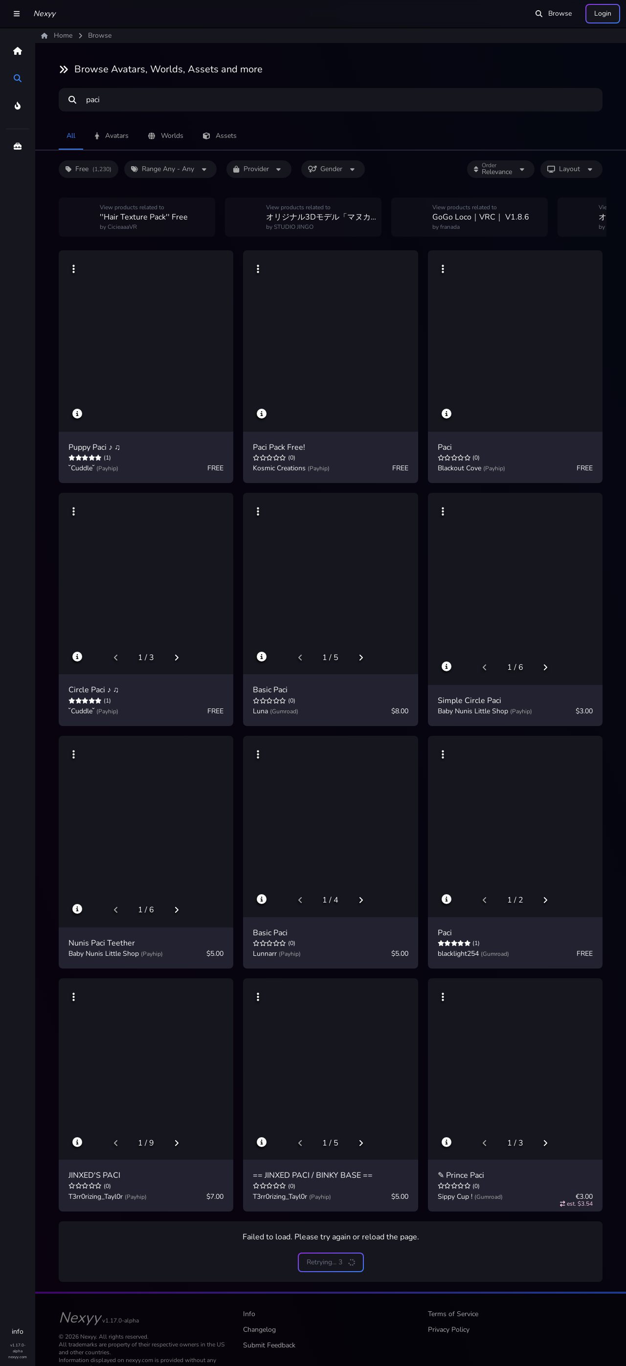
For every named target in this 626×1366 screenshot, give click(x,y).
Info (249, 1314)
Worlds (165, 135)
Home (56, 35)
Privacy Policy (449, 1329)
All (71, 135)
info (17, 1331)
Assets (220, 135)
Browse (554, 13)
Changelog (259, 1329)
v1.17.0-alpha (17, 1348)
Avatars (112, 135)
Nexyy (44, 13)
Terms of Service (453, 1314)
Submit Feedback (269, 1345)
